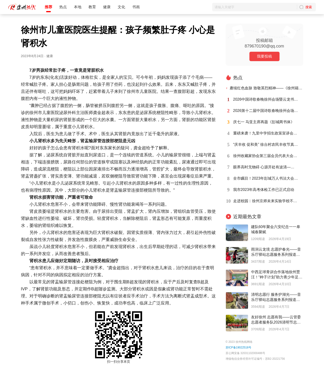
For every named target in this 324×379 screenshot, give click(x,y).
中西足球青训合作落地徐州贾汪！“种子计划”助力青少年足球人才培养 (277, 275)
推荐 (48, 7)
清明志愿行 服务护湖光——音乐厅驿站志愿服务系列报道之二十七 (276, 297)
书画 (136, 7)
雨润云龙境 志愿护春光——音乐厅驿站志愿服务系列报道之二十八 (276, 252)
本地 (77, 7)
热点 (63, 7)
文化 (121, 7)
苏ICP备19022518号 (238, 347)
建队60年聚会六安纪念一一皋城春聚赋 (275, 229)
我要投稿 (264, 56)
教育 (92, 7)
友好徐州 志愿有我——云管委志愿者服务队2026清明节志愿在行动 (276, 320)
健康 (107, 7)
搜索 (308, 7)
